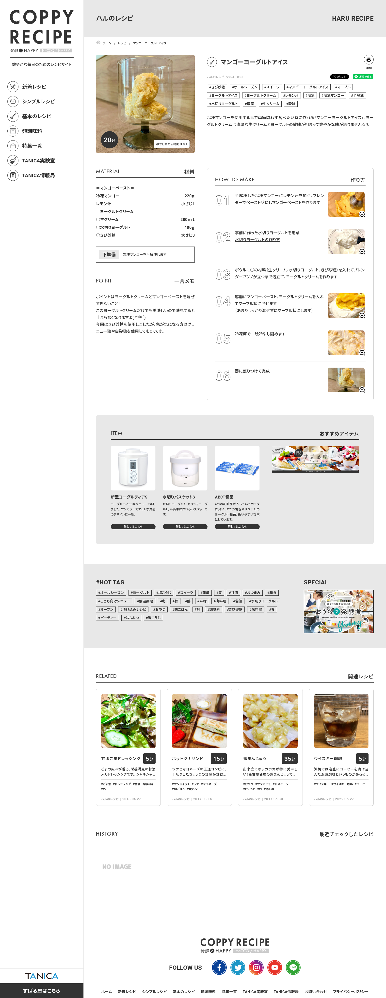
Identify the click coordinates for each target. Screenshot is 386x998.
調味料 (214, 609)
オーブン (106, 609)
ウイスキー (323, 783)
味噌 (203, 601)
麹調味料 (32, 131)
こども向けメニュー (115, 601)
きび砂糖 (218, 87)
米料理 (257, 609)
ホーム (106, 991)
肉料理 (221, 601)
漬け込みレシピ (134, 609)
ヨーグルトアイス (224, 95)
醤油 (238, 601)
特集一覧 (32, 145)
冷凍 (311, 95)
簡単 (205, 592)
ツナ (196, 783)
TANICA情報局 (38, 175)
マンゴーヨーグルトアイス (308, 87)
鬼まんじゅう (254, 758)
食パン (193, 788)
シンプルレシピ (38, 101)
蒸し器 (270, 788)
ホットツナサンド (187, 758)
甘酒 (234, 592)
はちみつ (132, 617)
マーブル (344, 87)
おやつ (160, 609)
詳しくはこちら (133, 527)
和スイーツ (281, 783)
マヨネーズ (210, 783)
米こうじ (154, 617)
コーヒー (362, 783)
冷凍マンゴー (333, 95)
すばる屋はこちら (41, 990)
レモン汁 (292, 95)
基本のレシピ (36, 116)
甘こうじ (250, 788)
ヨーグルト (141, 592)
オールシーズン (245, 87)
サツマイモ (264, 783)
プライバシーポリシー (350, 991)
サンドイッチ (182, 783)
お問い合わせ (316, 991)
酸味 (291, 103)
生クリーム (271, 103)
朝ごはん (181, 609)
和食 (272, 592)
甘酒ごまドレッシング (121, 758)
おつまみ (253, 592)
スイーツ (273, 87)
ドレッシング (123, 783)
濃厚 (250, 103)
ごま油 (107, 783)
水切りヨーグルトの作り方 (257, 239)
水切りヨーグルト (224, 103)
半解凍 (358, 95)
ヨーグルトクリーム (261, 95)
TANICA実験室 (38, 160)
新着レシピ (34, 86)
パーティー (108, 617)
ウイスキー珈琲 (328, 758)
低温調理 (146, 601)
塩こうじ (164, 592)
